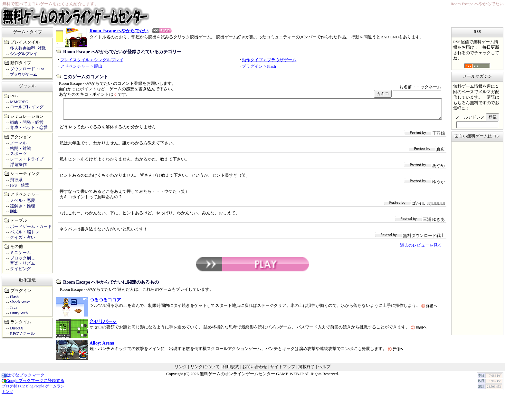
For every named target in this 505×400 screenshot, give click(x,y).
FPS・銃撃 (19, 185)
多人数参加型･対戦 (28, 48)
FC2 (21, 390)
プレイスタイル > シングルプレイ (91, 60)
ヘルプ (324, 370)
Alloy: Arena (102, 346)
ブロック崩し (22, 258)
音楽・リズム (22, 263)
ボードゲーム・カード (31, 226)
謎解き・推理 (22, 206)
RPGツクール (22, 333)
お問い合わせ (254, 370)
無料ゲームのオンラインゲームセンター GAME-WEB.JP (251, 378)
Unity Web (19, 313)
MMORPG (19, 102)
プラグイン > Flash (259, 66)
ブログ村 (9, 390)
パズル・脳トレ (24, 232)
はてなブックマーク (23, 379)
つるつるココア (105, 303)
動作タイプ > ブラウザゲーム (269, 60)
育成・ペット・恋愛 (29, 127)
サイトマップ (282, 370)
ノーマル (18, 143)
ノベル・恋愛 (22, 200)
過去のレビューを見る (421, 249)
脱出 (14, 211)
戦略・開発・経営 (26, 122)
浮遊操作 (18, 164)
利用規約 (231, 370)
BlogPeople (35, 390)
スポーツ (18, 153)
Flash (14, 297)
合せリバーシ (103, 325)
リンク (181, 370)
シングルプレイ (23, 54)
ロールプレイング (26, 107)
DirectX (16, 328)
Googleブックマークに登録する (33, 384)
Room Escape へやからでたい (131, 30)
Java (13, 307)
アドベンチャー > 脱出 (81, 66)
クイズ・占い (22, 237)
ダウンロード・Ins (27, 69)
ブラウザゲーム (23, 74)
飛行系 (16, 180)
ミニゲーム (20, 252)
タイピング (20, 269)
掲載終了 (306, 370)
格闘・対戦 (20, 148)
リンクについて (205, 370)
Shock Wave (20, 302)
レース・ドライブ (26, 159)
